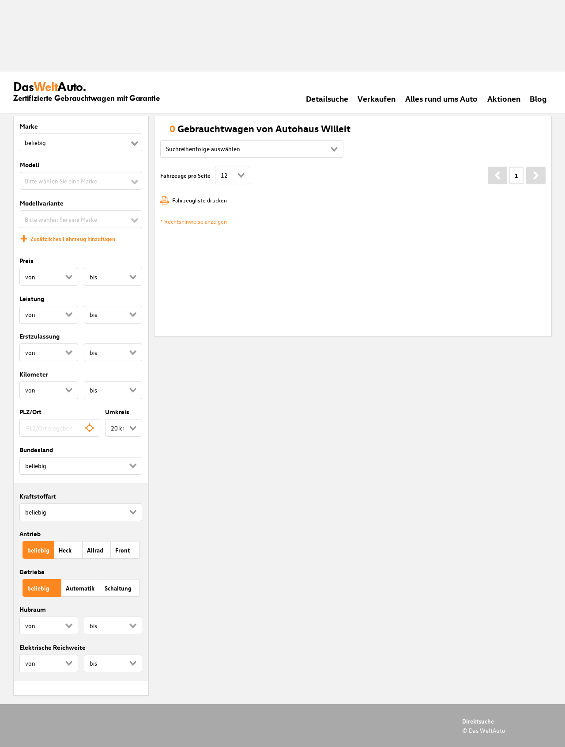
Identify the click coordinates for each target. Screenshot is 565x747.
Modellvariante (42, 203)
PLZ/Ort (30, 412)
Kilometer (33, 374)
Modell (29, 164)
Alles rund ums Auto (441, 98)
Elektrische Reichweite (52, 647)
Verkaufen (377, 98)
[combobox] (59, 428)
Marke (29, 126)
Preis (26, 260)
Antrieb (30, 534)
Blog (538, 98)
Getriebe (32, 572)
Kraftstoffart (37, 496)
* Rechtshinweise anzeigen (193, 221)
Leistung (31, 298)
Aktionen (503, 98)
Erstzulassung (39, 336)
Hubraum (32, 609)
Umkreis (117, 412)
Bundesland (36, 450)
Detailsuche (327, 98)
